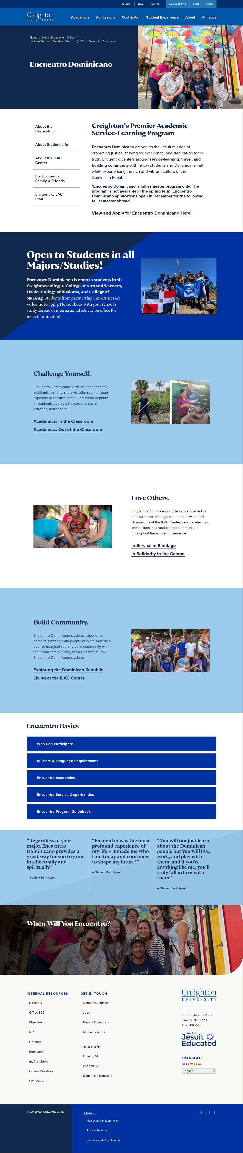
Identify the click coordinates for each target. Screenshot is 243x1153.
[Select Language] (198, 1071)
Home (33, 38)
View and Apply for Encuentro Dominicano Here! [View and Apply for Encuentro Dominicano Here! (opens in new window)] (142, 213)
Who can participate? (56, 744)
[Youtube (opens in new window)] (214, 1112)
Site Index (36, 1081)
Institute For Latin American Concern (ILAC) (57, 41)
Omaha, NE (91, 1056)
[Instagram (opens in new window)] (210, 1112)
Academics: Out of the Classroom (67, 429)
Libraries (35, 1042)
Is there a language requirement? (67, 760)
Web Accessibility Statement (104, 1140)
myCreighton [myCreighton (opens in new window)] (38, 1061)
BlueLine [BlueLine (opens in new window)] (35, 1022)
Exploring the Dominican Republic (68, 670)
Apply (209, 4)
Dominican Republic (97, 1075)
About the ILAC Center (48, 160)
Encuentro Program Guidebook (64, 811)
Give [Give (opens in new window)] (141, 4)
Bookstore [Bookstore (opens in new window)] (36, 1051)
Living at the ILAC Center (58, 678)
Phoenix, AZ (92, 1066)
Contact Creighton (96, 1002)
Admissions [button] (105, 17)
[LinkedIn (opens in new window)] (201, 1112)
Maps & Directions (96, 1022)
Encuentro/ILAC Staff (49, 196)
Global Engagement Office (58, 38)
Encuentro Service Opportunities (65, 794)
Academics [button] (80, 17)
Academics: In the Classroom (63, 421)
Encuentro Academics (56, 777)
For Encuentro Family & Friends (50, 178)
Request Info (177, 4)
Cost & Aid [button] (131, 17)
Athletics (209, 17)
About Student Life (51, 144)
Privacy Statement (98, 1130)
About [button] (190, 17)
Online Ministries (41, 1071)
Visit (196, 4)
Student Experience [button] (162, 17)
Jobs (86, 1012)
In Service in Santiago (153, 545)
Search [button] (155, 4)
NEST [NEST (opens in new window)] (33, 1032)
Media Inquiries (94, 1032)
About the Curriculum (45, 128)
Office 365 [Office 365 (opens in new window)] (36, 1012)
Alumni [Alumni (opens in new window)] (126, 4)
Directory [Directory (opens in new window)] (35, 1002)
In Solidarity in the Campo (158, 554)
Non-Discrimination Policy (103, 1121)
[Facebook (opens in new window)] (205, 1112)
